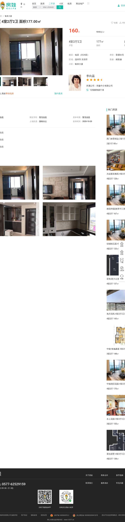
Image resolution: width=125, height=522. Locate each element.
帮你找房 (10, 93)
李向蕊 (90, 76)
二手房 (52, 3)
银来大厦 (79, 64)
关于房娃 (89, 475)
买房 (121, 252)
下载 (121, 260)
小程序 (122, 269)
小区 (61, 3)
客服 (121, 277)
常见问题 (119, 483)
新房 (42, 3)
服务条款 (104, 483)
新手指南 (119, 475)
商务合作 (104, 475)
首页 (34, 3)
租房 (70, 3)
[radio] (87, 80)
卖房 (121, 244)
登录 (123, 6)
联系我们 (89, 483)
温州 (22, 5)
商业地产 (80, 3)
